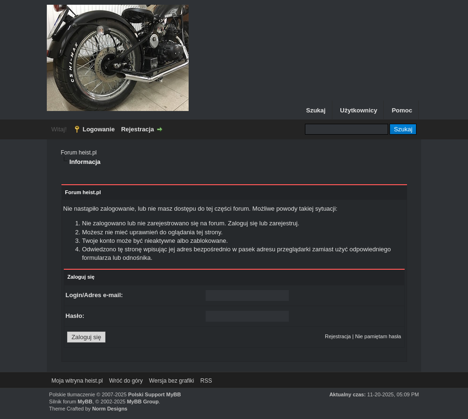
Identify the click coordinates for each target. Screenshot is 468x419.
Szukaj (315, 110)
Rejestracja (137, 129)
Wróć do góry (126, 380)
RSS (206, 380)
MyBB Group (142, 401)
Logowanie (99, 129)
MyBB (85, 401)
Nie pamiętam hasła (378, 336)
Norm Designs (110, 408)
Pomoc (402, 110)
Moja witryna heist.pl (77, 380)
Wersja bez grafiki (171, 380)
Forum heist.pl (79, 152)
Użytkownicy (358, 110)
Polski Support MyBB (154, 394)
